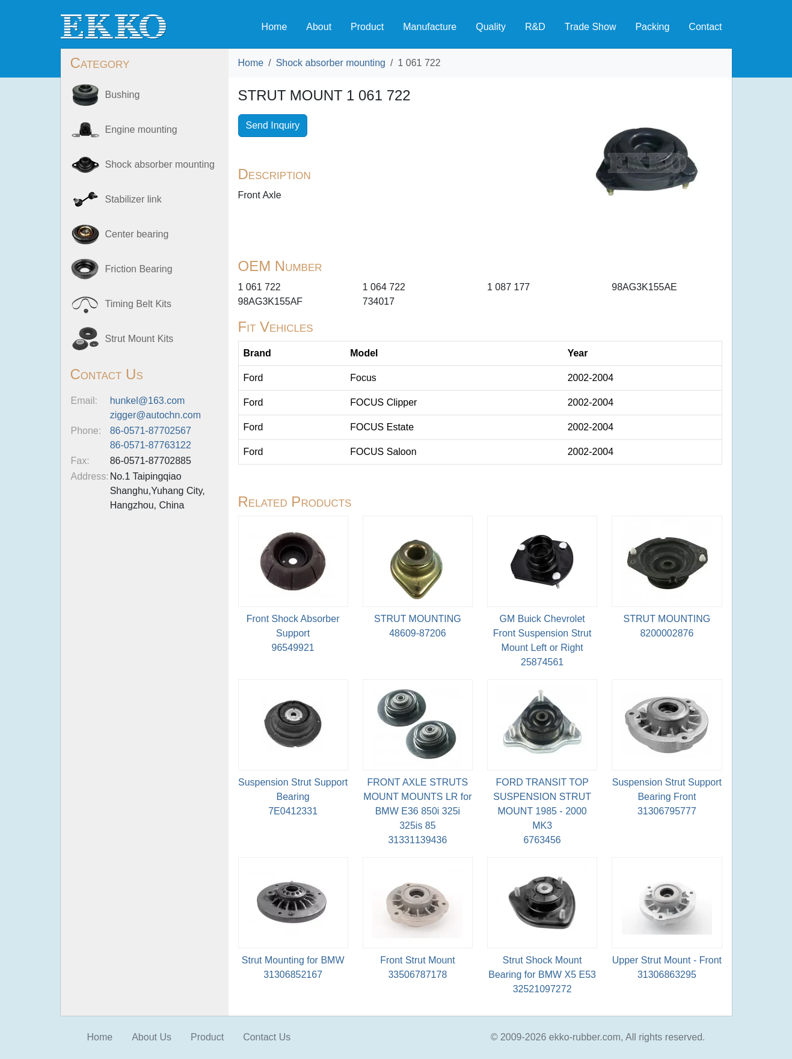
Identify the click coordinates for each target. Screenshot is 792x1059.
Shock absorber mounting (330, 63)
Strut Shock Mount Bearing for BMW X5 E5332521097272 (542, 974)
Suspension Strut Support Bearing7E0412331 (293, 796)
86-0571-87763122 (150, 445)
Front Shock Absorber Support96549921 (293, 633)
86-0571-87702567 (150, 431)
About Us (151, 1037)
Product (367, 27)
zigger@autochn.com (155, 415)
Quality (491, 27)
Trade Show (590, 27)
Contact (705, 27)
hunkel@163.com (147, 400)
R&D (535, 27)
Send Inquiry (273, 125)
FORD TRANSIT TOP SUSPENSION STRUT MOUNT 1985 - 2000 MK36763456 (542, 811)
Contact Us (266, 1037)
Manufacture (429, 27)
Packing (652, 27)
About (318, 27)
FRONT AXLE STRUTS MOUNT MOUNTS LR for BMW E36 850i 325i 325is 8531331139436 (417, 811)
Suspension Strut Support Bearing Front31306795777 (667, 796)
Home (274, 27)
